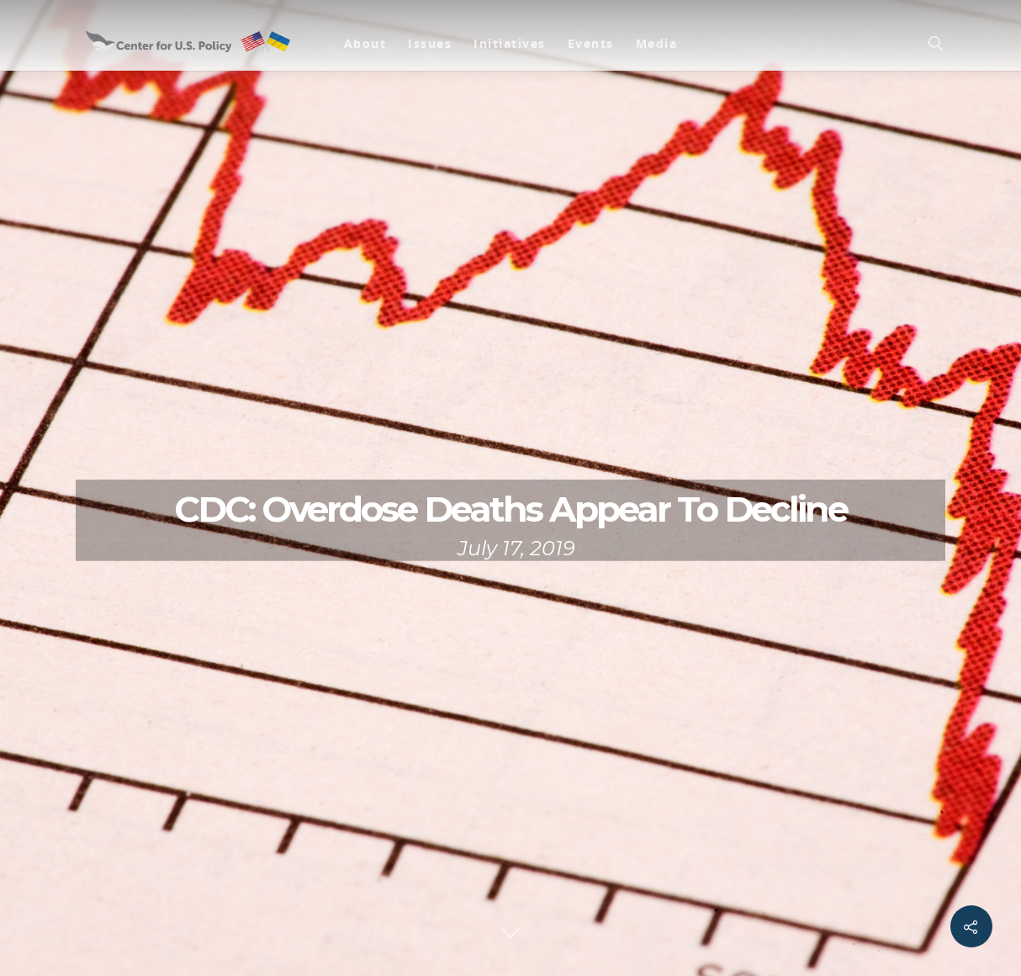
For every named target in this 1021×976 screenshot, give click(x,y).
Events (591, 43)
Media (657, 43)
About (365, 43)
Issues (430, 43)
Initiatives (509, 43)
